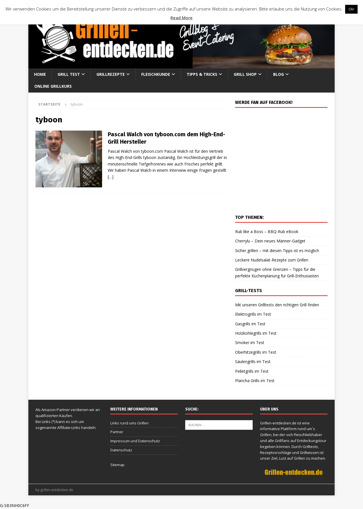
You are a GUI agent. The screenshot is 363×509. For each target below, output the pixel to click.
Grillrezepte (110, 74)
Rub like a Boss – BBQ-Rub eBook (266, 231)
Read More (181, 17)
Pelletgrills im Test (252, 371)
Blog (278, 74)
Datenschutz (121, 450)
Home (40, 74)
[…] (110, 176)
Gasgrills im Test (250, 323)
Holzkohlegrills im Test (256, 333)
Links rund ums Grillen (129, 423)
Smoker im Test (249, 342)
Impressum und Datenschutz (135, 440)
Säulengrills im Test (253, 361)
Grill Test (69, 74)
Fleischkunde (155, 74)
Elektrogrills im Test (253, 314)
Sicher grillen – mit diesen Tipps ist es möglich (277, 250)
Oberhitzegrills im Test (255, 352)
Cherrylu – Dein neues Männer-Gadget (270, 241)
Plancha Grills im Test (255, 380)
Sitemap (117, 464)
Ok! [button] (351, 9)
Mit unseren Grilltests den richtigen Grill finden (277, 304)
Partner (116, 431)
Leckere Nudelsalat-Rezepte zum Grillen (271, 260)
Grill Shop (245, 74)
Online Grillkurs (53, 86)
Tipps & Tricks (202, 74)
